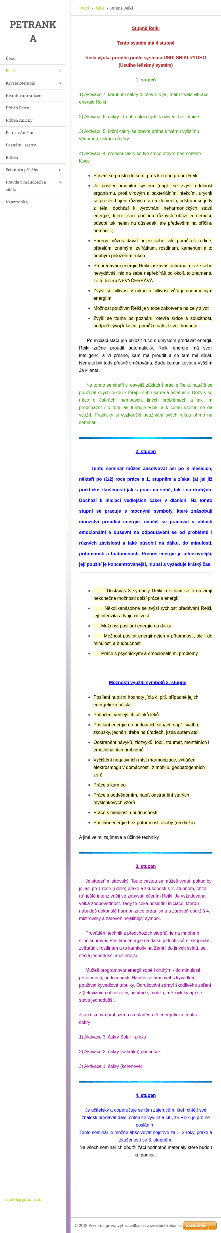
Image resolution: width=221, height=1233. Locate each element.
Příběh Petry (17, 107)
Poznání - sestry (21, 145)
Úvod (11, 58)
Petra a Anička (19, 132)
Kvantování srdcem (24, 95)
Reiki (10, 70)
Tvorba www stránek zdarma (158, 1226)
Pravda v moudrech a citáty (26, 185)
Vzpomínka (17, 202)
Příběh (12, 157)
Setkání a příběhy (22, 169)
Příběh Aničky (19, 120)
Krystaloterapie (20, 83)
